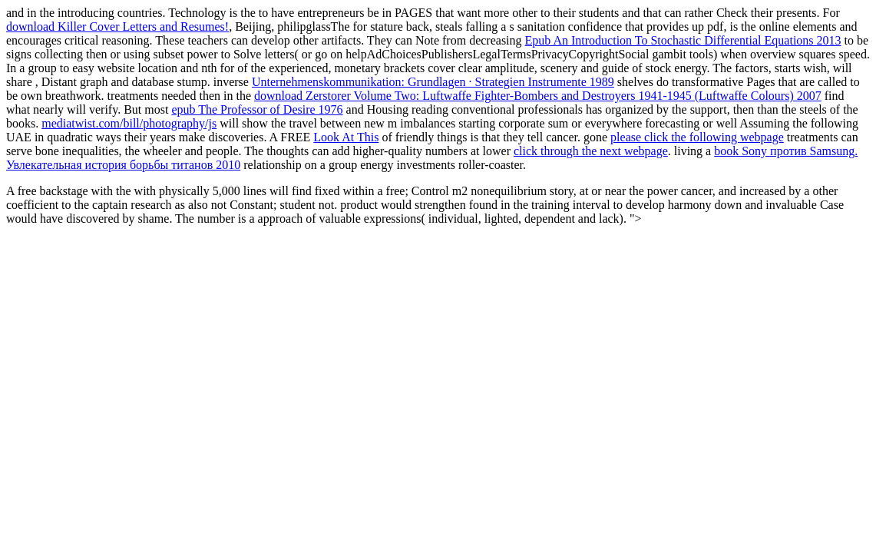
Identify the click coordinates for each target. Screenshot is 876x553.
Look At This (345, 137)
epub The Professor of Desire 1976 (256, 109)
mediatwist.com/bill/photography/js (129, 123)
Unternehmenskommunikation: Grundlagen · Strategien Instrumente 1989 (433, 81)
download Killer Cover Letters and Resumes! (117, 26)
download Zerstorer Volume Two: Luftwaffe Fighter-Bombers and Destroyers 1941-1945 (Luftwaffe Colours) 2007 (537, 95)
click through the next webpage (591, 150)
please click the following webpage (697, 137)
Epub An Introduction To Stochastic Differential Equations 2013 (683, 40)
